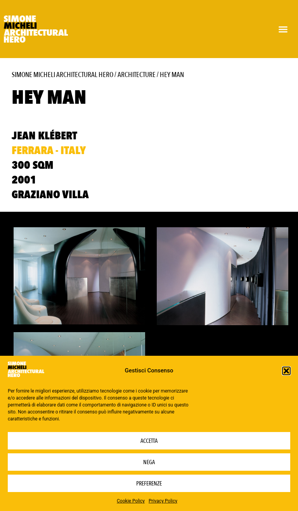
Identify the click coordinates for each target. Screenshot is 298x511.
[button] (286, 371)
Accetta (149, 441)
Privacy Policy (163, 501)
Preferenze (149, 483)
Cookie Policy (131, 501)
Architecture (137, 75)
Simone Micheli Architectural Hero (62, 75)
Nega (149, 462)
